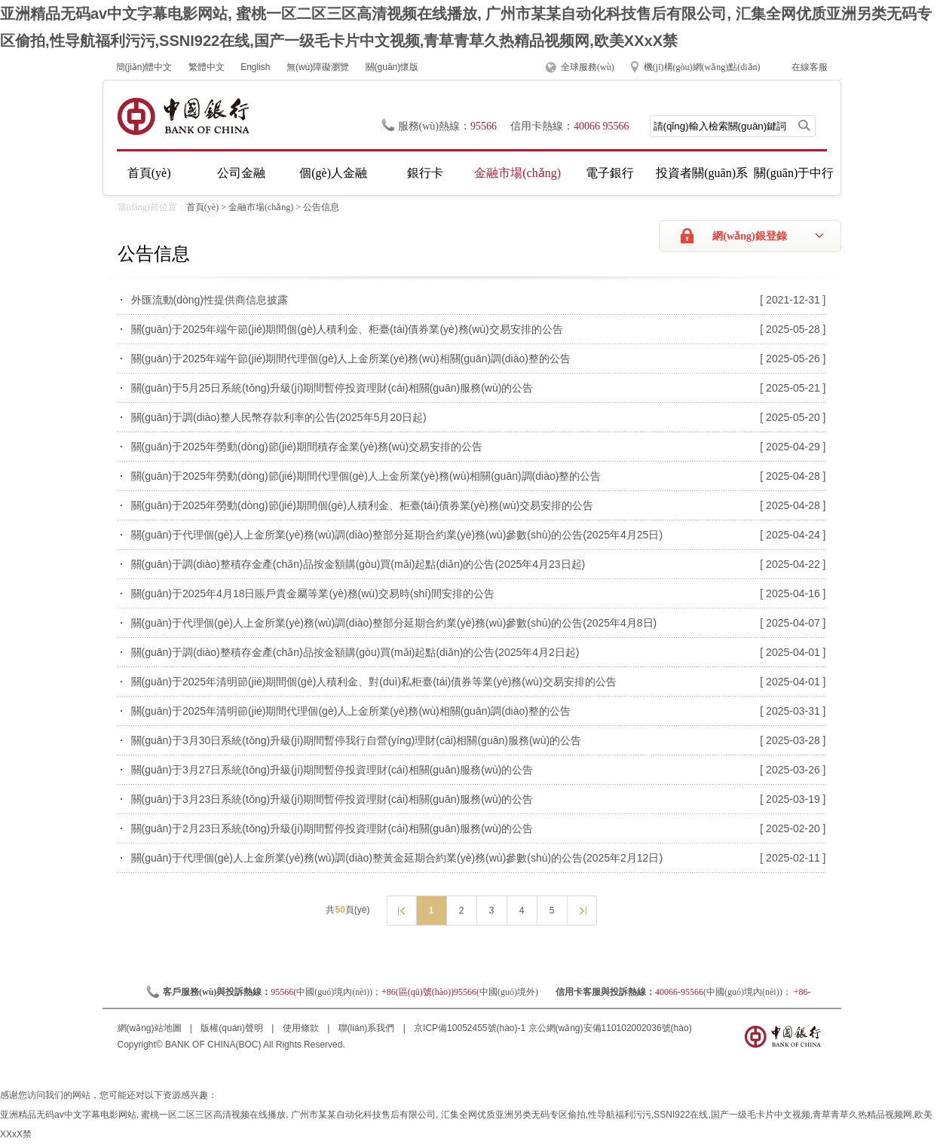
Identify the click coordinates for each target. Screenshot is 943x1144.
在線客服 (809, 67)
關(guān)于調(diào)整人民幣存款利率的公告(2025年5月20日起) (279, 417)
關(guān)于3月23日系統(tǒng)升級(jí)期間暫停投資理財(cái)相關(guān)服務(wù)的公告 (332, 799)
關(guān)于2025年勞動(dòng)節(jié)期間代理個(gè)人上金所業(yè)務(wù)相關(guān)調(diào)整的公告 (366, 476)
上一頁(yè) (400, 909)
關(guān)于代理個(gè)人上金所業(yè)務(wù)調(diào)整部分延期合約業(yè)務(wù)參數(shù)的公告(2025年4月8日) (394, 623)
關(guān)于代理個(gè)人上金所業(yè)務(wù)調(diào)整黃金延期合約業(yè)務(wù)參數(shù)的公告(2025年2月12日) (397, 858)
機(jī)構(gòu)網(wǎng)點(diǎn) (702, 67)
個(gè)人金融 (333, 172)
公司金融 (241, 172)
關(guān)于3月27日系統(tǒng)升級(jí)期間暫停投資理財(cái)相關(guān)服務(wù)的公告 (332, 770)
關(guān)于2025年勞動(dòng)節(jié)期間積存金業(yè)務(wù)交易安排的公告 (307, 447)
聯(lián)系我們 (367, 1028)
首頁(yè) (149, 172)
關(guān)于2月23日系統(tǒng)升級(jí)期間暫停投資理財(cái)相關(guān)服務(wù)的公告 (332, 828)
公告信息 (321, 207)
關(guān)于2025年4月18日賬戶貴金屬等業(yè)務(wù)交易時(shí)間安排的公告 (312, 593)
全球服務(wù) (587, 67)
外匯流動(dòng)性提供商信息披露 (209, 300)
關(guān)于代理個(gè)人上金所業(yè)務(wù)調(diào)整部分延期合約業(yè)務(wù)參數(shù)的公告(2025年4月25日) (397, 535)
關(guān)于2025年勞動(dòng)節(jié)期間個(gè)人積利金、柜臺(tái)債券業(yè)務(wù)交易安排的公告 (362, 505)
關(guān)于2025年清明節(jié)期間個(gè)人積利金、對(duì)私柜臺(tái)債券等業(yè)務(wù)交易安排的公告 (374, 682)
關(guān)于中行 (794, 172)
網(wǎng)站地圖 (151, 1028)
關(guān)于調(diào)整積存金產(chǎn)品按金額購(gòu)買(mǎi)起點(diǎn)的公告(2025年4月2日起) (355, 652)
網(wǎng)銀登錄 (749, 236)
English (255, 67)
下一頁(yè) (581, 909)
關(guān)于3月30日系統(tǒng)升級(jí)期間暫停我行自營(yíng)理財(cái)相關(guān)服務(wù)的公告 (356, 740)
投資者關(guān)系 (702, 172)
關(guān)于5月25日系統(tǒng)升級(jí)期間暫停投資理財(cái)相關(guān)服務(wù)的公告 (332, 388)
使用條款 (302, 1028)
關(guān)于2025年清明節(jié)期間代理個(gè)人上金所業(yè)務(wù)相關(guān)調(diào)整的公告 (351, 711)
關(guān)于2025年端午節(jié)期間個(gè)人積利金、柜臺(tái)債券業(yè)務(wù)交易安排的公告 (347, 329)
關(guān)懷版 (392, 67)
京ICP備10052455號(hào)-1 (469, 1028)
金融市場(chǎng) (517, 172)
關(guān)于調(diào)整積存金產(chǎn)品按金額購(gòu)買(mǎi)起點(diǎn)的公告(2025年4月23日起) (358, 564)
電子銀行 (610, 172)
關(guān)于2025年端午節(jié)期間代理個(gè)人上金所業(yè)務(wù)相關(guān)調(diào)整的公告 (351, 358)
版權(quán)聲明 (233, 1028)
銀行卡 (425, 172)
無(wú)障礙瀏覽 (317, 67)
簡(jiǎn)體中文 (144, 67)
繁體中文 (206, 67)
